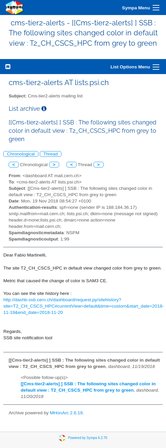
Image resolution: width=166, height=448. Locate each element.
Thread (50, 153)
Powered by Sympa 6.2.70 (87, 438)
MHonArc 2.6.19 (66, 412)
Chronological (21, 153)
